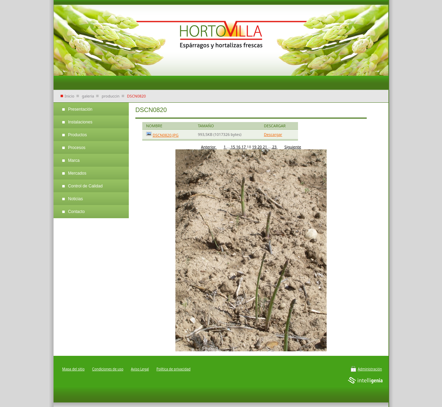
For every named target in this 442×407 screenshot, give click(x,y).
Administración (370, 369)
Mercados (77, 173)
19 (254, 146)
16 (238, 146)
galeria (88, 96)
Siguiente (293, 146)
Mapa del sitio (73, 369)
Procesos (76, 147)
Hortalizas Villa (221, 38)
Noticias (75, 198)
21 (265, 146)
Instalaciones (80, 122)
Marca (74, 160)
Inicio (69, 96)
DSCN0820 (136, 96)
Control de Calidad (85, 186)
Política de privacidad (173, 369)
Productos (77, 134)
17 (244, 146)
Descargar (273, 134)
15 (233, 146)
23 (274, 146)
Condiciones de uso (107, 369)
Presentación (80, 109)
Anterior (209, 146)
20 (260, 146)
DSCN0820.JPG (166, 135)
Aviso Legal (140, 369)
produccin (110, 96)
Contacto (76, 211)
